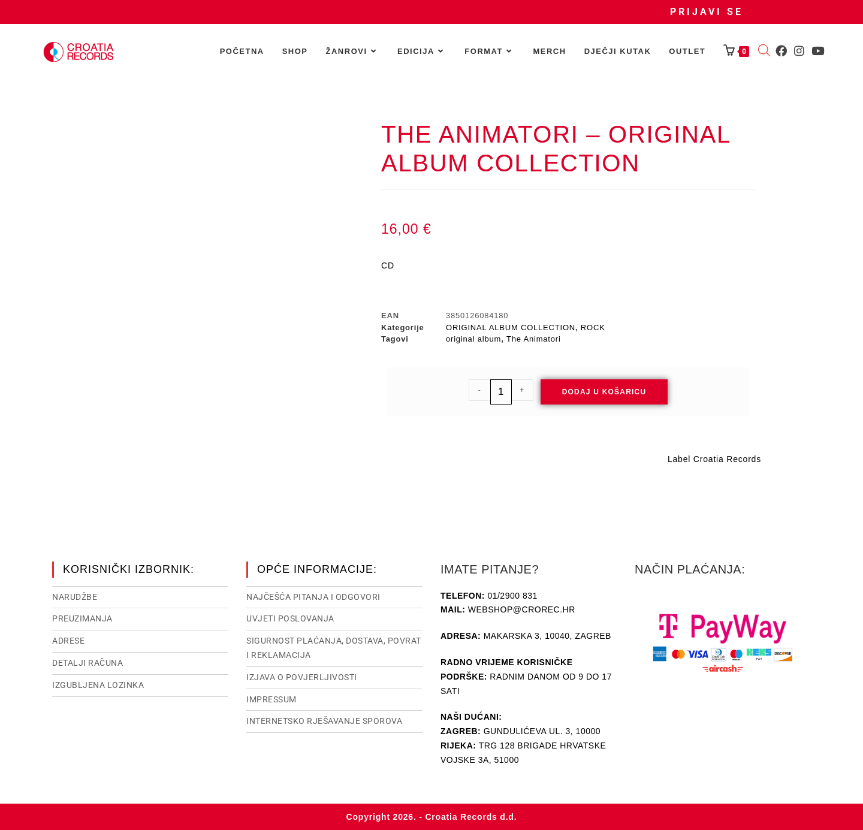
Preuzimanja (82, 618)
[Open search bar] (764, 51)
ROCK (593, 327)
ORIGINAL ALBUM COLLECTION (510, 327)
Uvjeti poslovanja (290, 618)
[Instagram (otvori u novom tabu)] (799, 51)
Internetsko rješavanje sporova (324, 721)
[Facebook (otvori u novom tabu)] (781, 51)
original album (473, 338)
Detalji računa (87, 663)
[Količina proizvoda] (501, 392)
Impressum (271, 699)
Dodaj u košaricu (604, 392)
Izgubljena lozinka (98, 685)
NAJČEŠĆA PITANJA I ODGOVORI (313, 597)
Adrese (68, 640)
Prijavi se (706, 11)
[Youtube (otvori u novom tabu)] (818, 51)
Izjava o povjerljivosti (301, 677)
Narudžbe (74, 597)
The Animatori (533, 338)
